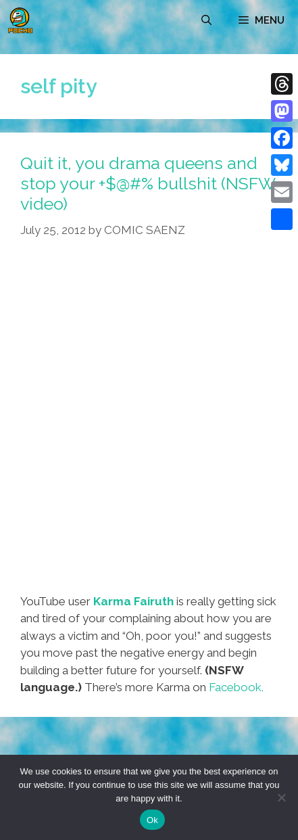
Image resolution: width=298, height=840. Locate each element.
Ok (152, 820)
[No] (281, 797)
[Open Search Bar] (206, 20)
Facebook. (236, 687)
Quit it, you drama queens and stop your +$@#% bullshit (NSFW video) (147, 183)
